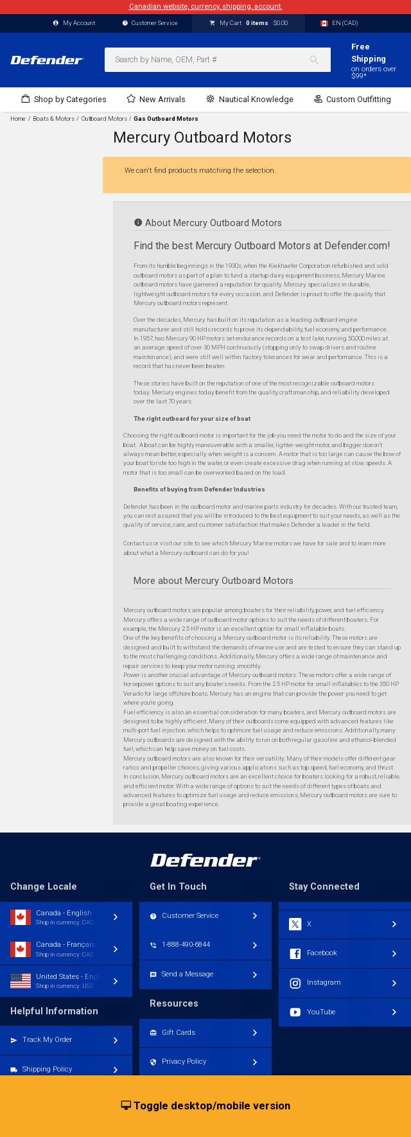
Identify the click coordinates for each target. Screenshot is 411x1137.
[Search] (319, 60)
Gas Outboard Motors (166, 119)
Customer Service (150, 23)
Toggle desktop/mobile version (206, 1106)
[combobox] (218, 60)
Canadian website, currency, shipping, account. (206, 7)
